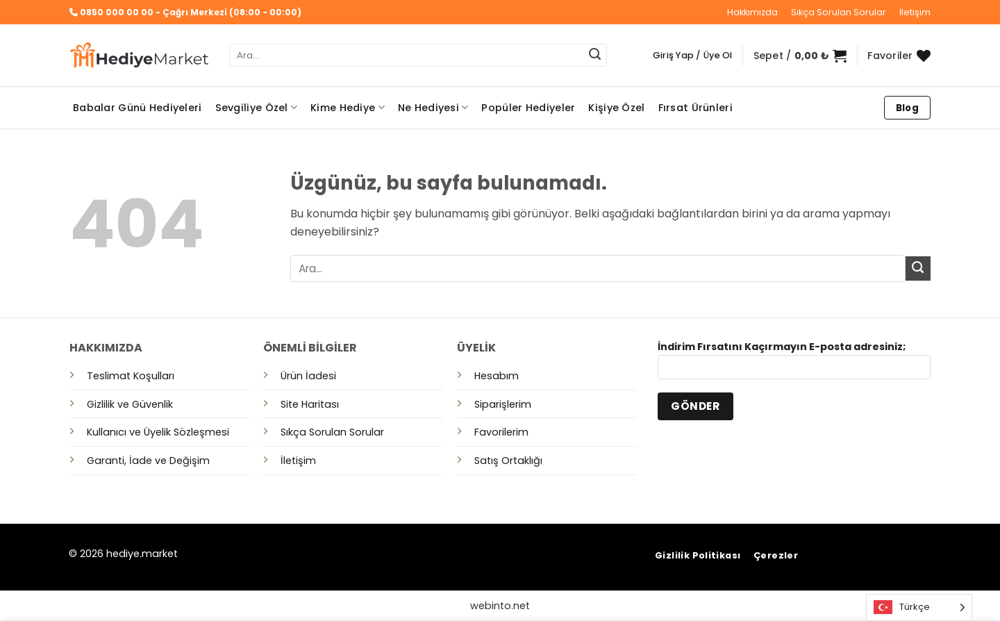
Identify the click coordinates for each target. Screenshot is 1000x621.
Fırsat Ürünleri (695, 108)
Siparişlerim (502, 404)
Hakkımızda (752, 12)
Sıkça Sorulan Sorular (838, 12)
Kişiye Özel (616, 108)
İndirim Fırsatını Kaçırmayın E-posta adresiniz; (794, 364)
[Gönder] (595, 55)
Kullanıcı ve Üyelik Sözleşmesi (158, 432)
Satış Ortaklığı (508, 460)
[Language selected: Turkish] (919, 607)
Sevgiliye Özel (256, 108)
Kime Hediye (347, 108)
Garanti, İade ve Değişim (148, 460)
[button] (693, 55)
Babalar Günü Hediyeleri (137, 108)
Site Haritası (310, 404)
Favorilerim (501, 432)
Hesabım (496, 376)
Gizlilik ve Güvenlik (130, 404)
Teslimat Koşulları (130, 376)
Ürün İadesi (308, 376)
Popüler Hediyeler (528, 108)
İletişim (915, 12)
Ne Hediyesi (433, 108)
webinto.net (500, 606)
